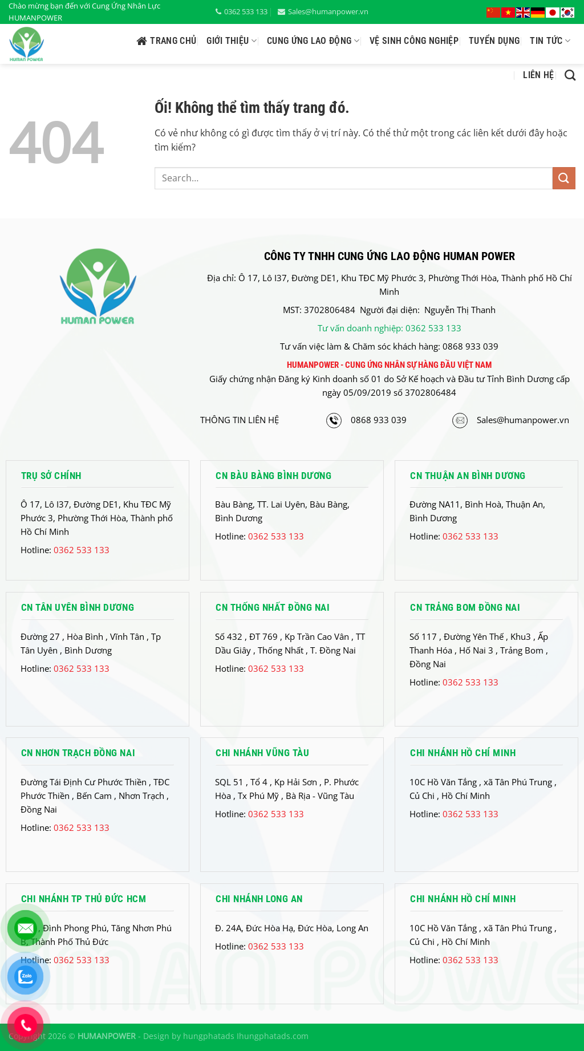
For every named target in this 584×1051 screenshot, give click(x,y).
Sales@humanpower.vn (323, 11)
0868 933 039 (379, 419)
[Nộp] (564, 178)
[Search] (570, 75)
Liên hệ (538, 75)
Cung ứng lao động (313, 41)
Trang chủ (166, 41)
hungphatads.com (274, 1035)
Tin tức (550, 41)
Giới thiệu (231, 41)
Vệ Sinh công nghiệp (414, 40)
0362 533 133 (241, 11)
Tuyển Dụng (494, 40)
